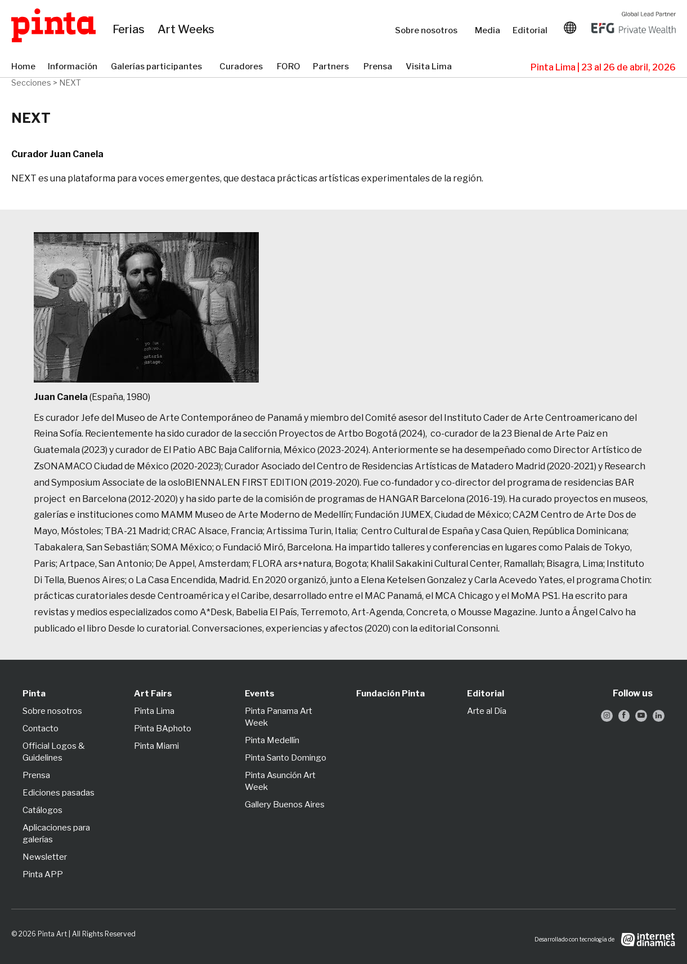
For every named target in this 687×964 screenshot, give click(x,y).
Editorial (531, 30)
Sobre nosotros (429, 30)
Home (24, 67)
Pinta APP (43, 874)
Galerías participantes (159, 67)
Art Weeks (188, 30)
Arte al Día (486, 711)
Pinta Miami (156, 746)
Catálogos (42, 810)
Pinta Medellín (272, 740)
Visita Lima (429, 67)
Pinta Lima (154, 711)
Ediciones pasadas (59, 793)
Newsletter (45, 857)
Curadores (242, 67)
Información (74, 67)
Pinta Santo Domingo (285, 758)
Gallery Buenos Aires (285, 804)
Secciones (31, 82)
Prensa (378, 67)
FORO (289, 67)
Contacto (41, 728)
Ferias (129, 30)
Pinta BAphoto (162, 728)
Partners (332, 67)
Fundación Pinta (390, 693)
